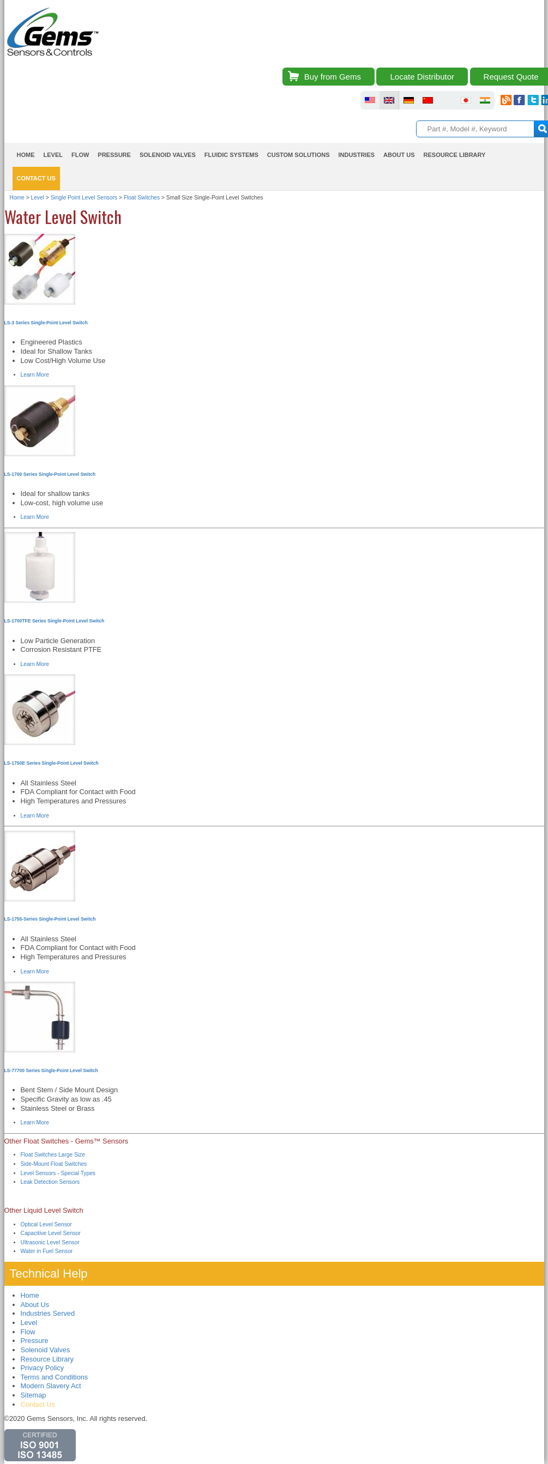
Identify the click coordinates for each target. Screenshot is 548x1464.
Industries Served (48, 1313)
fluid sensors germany (409, 100)
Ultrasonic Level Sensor (50, 1242)
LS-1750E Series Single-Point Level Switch (51, 763)
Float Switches (142, 198)
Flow (80, 155)
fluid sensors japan (466, 100)
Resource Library (455, 155)
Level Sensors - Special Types (58, 1173)
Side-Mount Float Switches (54, 1164)
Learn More (35, 375)
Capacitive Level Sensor (51, 1233)
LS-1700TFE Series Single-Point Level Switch (54, 621)
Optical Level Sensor (46, 1224)
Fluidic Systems (231, 155)
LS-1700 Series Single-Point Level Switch (50, 474)
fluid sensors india (485, 100)
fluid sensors (370, 100)
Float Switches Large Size (53, 1155)
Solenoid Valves (168, 155)
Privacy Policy (42, 1368)
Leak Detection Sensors (50, 1182)
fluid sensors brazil (447, 100)
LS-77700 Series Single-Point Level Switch (51, 1070)
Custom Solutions (298, 155)
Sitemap (33, 1395)
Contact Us (36, 178)
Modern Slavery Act (51, 1386)
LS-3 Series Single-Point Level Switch (46, 322)
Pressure (114, 155)
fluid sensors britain (389, 100)
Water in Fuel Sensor (47, 1251)
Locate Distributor (422, 76)
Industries (356, 155)
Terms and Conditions (54, 1377)
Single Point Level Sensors (84, 198)
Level (53, 155)
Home (26, 155)
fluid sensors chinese (428, 100)
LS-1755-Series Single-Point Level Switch (50, 919)
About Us (398, 155)
